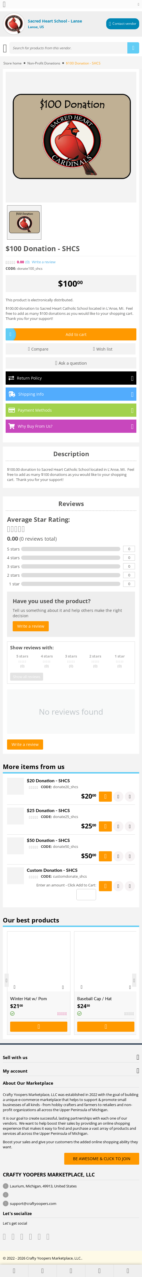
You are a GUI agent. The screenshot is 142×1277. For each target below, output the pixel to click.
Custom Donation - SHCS (52, 870)
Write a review (44, 262)
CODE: (11, 268)
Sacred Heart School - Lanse (55, 21)
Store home (12, 63)
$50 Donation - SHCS (48, 840)
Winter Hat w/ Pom (28, 998)
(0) (27, 262)
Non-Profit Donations (43, 63)
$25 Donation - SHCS (48, 810)
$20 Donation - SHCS (48, 780)
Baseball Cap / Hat (94, 998)
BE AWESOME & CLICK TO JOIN (101, 1158)
